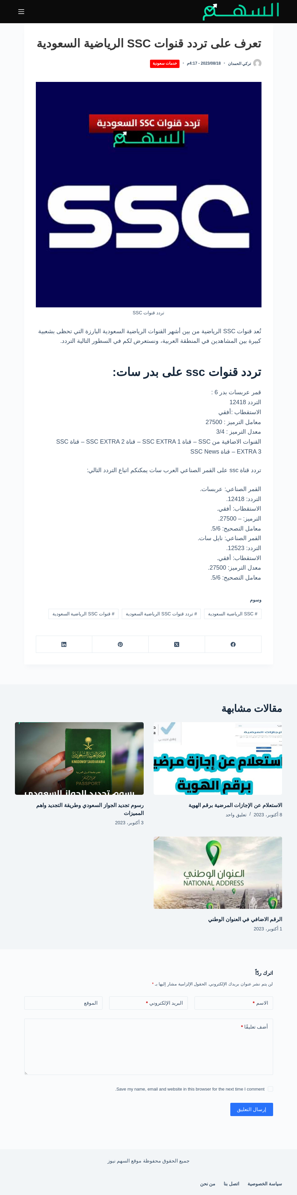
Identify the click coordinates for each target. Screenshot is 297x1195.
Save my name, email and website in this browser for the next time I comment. (189, 1089)
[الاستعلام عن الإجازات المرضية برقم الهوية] (218, 758)
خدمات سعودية (165, 63)
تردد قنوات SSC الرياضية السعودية (161, 613)
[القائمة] (21, 12)
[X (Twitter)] (176, 644)
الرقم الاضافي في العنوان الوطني (245, 919)
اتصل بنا (231, 1183)
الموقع (91, 1003)
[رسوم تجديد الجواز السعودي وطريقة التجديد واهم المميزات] (79, 758)
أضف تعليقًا (254, 1027)
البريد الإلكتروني (164, 1003)
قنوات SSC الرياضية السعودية (83, 613)
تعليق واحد (236, 814)
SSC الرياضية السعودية (232, 613)
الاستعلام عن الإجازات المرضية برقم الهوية (235, 805)
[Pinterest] (120, 644)
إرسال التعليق (251, 1109)
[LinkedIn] (64, 644)
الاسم (260, 1003)
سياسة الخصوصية (265, 1183)
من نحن (208, 1183)
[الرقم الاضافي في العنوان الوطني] (218, 873)
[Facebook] (233, 644)
